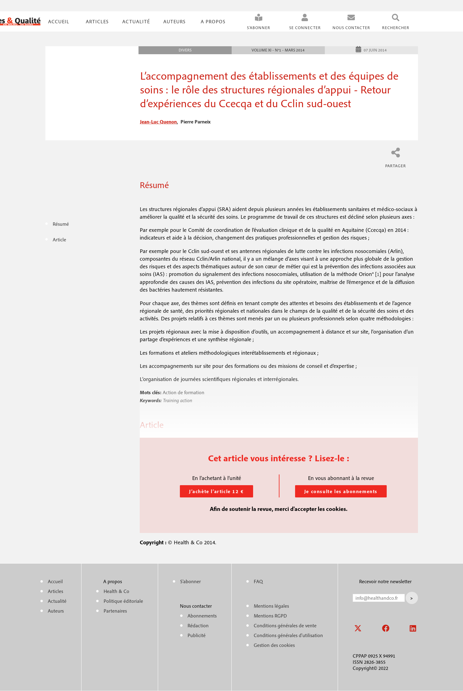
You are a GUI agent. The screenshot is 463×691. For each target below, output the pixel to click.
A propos (213, 21)
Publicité (197, 635)
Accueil (58, 21)
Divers (185, 50)
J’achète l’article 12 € (216, 491)
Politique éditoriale (123, 601)
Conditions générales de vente (285, 625)
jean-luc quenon (158, 122)
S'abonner (258, 27)
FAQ (258, 581)
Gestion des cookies (274, 645)
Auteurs (174, 21)
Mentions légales (271, 606)
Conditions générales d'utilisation (288, 635)
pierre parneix (195, 122)
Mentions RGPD (270, 616)
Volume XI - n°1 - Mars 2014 (278, 50)
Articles (55, 591)
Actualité (136, 21)
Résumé (61, 224)
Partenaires (115, 611)
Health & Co (116, 591)
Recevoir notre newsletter (385, 581)
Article (59, 239)
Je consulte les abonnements (341, 491)
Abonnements (202, 616)
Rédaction (198, 625)
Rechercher (395, 27)
